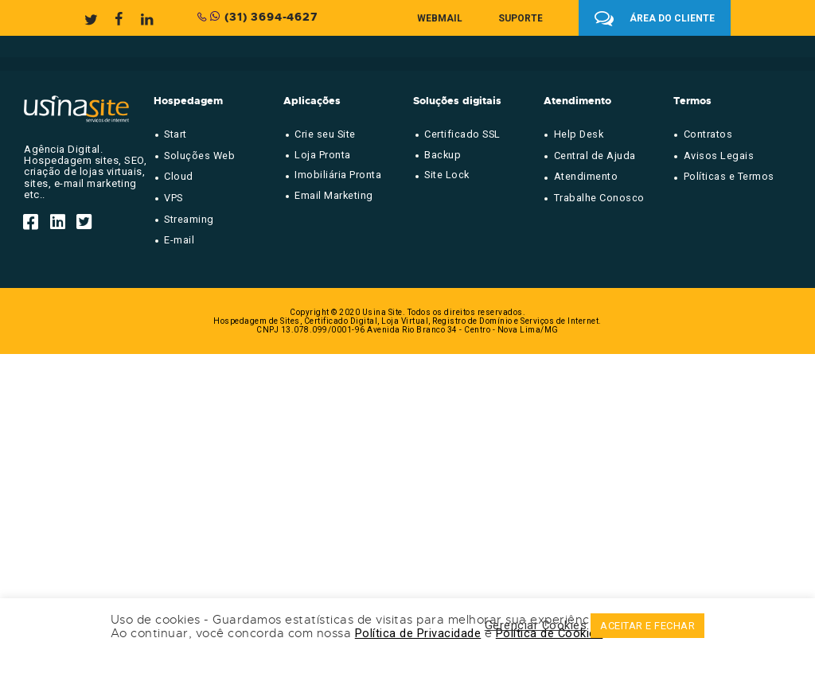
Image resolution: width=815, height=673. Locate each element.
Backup (442, 155)
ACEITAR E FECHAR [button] (647, 626)
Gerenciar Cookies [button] (536, 625)
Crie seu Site (325, 134)
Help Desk (579, 134)
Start (175, 134)
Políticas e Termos (729, 176)
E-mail (179, 240)
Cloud (178, 176)
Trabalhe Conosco (599, 198)
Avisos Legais (719, 155)
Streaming (189, 219)
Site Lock (447, 175)
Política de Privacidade (418, 633)
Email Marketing (333, 195)
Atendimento (586, 176)
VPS (173, 198)
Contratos (708, 134)
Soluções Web (199, 155)
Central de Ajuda (595, 155)
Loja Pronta (322, 155)
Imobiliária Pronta (337, 175)
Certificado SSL (462, 134)
